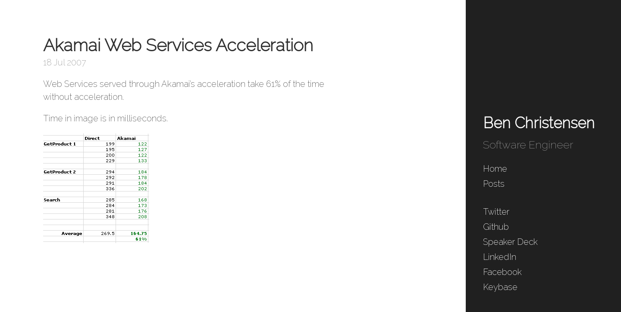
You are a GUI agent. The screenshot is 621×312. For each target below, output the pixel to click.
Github (496, 227)
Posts (494, 184)
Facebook (502, 272)
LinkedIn (499, 257)
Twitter (496, 212)
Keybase (500, 287)
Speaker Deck (510, 242)
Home (495, 169)
